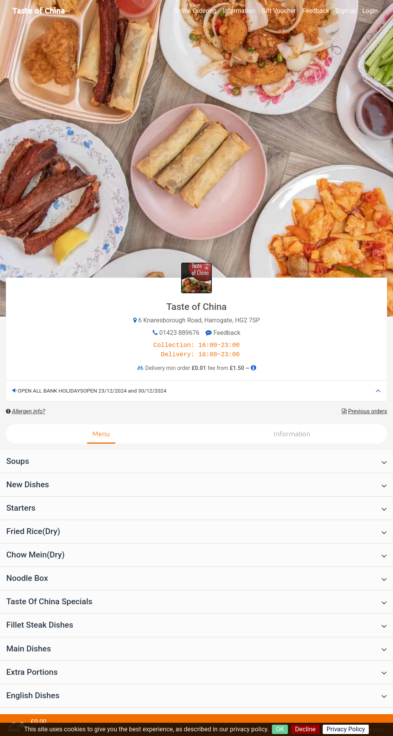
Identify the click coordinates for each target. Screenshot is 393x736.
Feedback (315, 10)
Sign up (346, 10)
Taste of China (38, 10)
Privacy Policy (346, 729)
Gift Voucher (278, 10)
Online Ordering (194, 10)
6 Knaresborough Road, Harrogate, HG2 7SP (199, 320)
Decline (305, 729)
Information (239, 10)
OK (280, 729)
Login (370, 10)
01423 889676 (179, 332)
